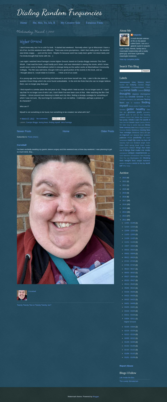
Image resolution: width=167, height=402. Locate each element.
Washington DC (136, 158)
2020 (124, 189)
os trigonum (124, 135)
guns (127, 115)
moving (143, 130)
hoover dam (130, 117)
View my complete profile (129, 59)
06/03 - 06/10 (129, 273)
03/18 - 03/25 (129, 311)
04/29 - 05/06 (129, 292)
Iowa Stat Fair (124, 122)
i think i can (133, 120)
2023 (124, 178)
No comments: (42, 119)
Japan (137, 122)
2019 (124, 193)
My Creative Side (70, 22)
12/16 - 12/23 (129, 227)
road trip (132, 140)
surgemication (124, 148)
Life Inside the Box (127, 378)
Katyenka (137, 35)
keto (124, 125)
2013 (124, 216)
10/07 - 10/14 (129, 246)
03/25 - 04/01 (129, 307)
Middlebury (135, 130)
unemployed (123, 153)
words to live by (138, 163)
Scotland (137, 143)
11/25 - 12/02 (129, 234)
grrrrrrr (122, 115)
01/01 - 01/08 (129, 357)
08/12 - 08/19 (129, 257)
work (148, 163)
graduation (146, 112)
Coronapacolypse (137, 87)
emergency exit (131, 99)
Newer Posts (24, 131)
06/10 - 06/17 (129, 269)
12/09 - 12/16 (129, 230)
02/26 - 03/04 (129, 327)
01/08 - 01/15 (129, 353)
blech (148, 82)
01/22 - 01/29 (129, 346)
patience (123, 138)
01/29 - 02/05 (129, 342)
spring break (134, 145)
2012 (124, 220)
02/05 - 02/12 (129, 338)
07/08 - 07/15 (129, 265)
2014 (124, 212)
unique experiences (137, 153)
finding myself (54, 122)
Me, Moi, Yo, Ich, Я (44, 22)
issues (132, 122)
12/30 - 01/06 (129, 223)
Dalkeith (140, 90)
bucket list (124, 85)
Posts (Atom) (33, 137)
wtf (121, 166)
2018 (124, 197)
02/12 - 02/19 (129, 334)
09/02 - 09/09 (129, 253)
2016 (124, 204)
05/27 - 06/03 (129, 276)
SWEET (132, 148)
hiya (141, 115)
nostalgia (127, 132)
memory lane (129, 127)
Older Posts (107, 131)
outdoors (147, 135)
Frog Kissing (143, 106)
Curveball (21, 145)
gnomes (131, 112)
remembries (123, 140)
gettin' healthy (136, 109)
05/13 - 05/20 (129, 284)
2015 (124, 208)
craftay (148, 87)
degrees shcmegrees (141, 94)
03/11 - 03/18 (129, 315)
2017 (124, 200)
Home (23, 22)
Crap (121, 90)
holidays (122, 117)
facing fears (43, 122)
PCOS (130, 137)
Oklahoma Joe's (138, 132)
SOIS (127, 145)
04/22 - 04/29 (129, 296)
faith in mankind (133, 103)
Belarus (141, 82)
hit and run (135, 115)
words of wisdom (126, 163)
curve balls (130, 90)
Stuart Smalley (145, 145)
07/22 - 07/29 (129, 261)
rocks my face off (143, 140)
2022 (124, 181)
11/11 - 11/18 (129, 242)
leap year (141, 125)
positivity (137, 137)
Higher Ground (31, 41)
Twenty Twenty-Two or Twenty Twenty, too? (34, 305)
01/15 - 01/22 (129, 350)
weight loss (130, 160)
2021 (124, 185)
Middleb (128, 130)
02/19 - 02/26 (129, 331)
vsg (128, 158)
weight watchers (143, 161)
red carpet (146, 137)
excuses (140, 99)
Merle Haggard (140, 127)
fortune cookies (133, 106)
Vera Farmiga (66, 122)
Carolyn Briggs (32, 122)
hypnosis (146, 117)
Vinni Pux (123, 158)
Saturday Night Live (126, 143)
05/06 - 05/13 (129, 288)
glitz (125, 112)
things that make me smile (137, 150)
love (121, 127)
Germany (122, 109)
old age (147, 132)
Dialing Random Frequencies (59, 12)
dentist (122, 97)
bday (134, 82)
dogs (126, 97)
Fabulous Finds (94, 22)
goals (139, 112)
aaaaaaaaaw (125, 82)
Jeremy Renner (145, 122)
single (143, 143)
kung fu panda (132, 125)
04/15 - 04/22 (129, 299)
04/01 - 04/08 (129, 303)
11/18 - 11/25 (129, 238)
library (147, 125)
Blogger (96, 396)
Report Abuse (126, 366)
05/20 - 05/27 (129, 280)
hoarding (147, 115)
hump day (138, 117)
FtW (148, 106)
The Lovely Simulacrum (129, 381)
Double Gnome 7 (137, 96)
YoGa (128, 166)
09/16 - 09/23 (129, 250)
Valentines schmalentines (131, 155)
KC (121, 125)
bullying (133, 85)
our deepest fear (136, 135)
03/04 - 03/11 (129, 319)
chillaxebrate (125, 87)
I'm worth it (145, 120)
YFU (124, 166)
